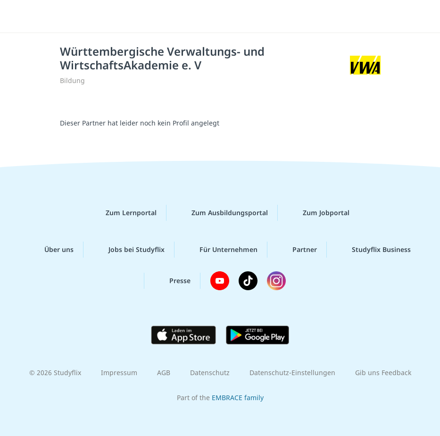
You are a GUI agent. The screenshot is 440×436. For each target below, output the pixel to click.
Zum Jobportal (318, 213)
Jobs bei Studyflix (129, 249)
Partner (297, 249)
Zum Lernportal (124, 213)
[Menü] (21, 16)
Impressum (119, 372)
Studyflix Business (374, 249)
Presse (172, 280)
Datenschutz (210, 372)
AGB (163, 372)
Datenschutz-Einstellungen (292, 372)
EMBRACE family (238, 397)
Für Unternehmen (220, 249)
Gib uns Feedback (383, 372)
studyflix (228, 16)
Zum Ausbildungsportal (222, 213)
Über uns (51, 249)
